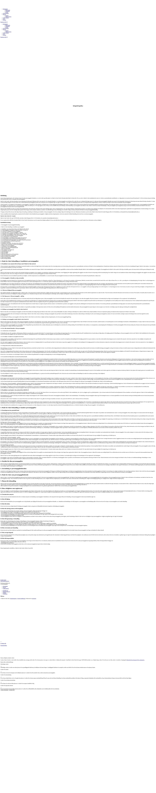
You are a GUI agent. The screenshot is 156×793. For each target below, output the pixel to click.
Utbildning (7, 11)
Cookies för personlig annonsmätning (7, 680)
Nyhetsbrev (5, 593)
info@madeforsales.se (4, 581)
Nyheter (7, 15)
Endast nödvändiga (4, 690)
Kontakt (4, 19)
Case (4, 18)
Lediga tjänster (6, 17)
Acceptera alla (11, 690)
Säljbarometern (8, 16)
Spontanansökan (3, 645)
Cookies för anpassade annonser (6, 685)
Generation (34, 598)
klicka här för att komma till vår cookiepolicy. (136, 660)
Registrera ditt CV (4, 22)
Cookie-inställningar (21, 598)
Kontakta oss (5, 590)
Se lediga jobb (3, 643)
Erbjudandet (5, 9)
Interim (6, 12)
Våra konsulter (6, 13)
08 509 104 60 (3, 580)
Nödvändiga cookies (4, 664)
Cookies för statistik (4, 669)
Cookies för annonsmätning (5, 674)
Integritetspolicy (13, 598)
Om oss (4, 14)
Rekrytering (7, 10)
